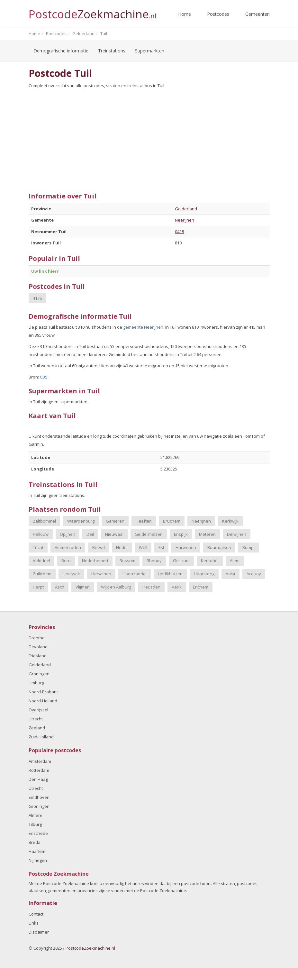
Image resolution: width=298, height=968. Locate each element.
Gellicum (181, 560)
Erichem (200, 587)
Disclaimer (39, 932)
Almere (35, 815)
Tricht (38, 547)
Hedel (122, 547)
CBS (44, 377)
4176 (37, 298)
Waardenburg (81, 521)
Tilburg (35, 824)
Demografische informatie (60, 51)
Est (161, 547)
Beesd (98, 547)
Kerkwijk (230, 521)
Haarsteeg (204, 574)
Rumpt (248, 547)
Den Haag (38, 779)
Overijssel (38, 710)
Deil (90, 534)
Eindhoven (39, 797)
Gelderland (186, 209)
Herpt (38, 587)
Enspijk (181, 534)
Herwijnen (101, 574)
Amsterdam (40, 761)
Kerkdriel (210, 560)
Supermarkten (149, 51)
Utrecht (36, 719)
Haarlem (37, 851)
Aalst (230, 574)
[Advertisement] (149, 138)
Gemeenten (257, 14)
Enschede (38, 833)
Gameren (115, 521)
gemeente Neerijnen (143, 327)
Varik (177, 587)
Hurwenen (186, 547)
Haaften (144, 521)
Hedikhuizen (170, 574)
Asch (59, 587)
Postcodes (218, 14)
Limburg (36, 683)
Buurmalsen (219, 547)
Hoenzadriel (134, 574)
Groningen (39, 674)
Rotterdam (39, 770)
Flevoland (38, 647)
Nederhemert (95, 560)
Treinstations (111, 51)
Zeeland (37, 728)
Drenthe (37, 638)
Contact (36, 914)
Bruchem (171, 521)
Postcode (92, 11)
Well (143, 547)
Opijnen (67, 534)
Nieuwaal (114, 534)
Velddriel (41, 560)
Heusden (151, 587)
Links (34, 923)
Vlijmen (83, 587)
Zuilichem (42, 574)
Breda (35, 842)
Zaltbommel (44, 521)
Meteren (207, 534)
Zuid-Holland (41, 737)
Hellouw (41, 534)
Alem (234, 560)
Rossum (127, 560)
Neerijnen (184, 220)
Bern (66, 560)
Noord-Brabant (43, 692)
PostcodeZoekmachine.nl (90, 948)
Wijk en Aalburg (116, 587)
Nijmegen (38, 860)
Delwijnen (236, 534)
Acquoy (254, 574)
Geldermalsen (149, 534)
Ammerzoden (68, 547)
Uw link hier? (45, 271)
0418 (179, 231)
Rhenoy (154, 560)
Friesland (38, 656)
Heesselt (71, 574)
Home (184, 14)
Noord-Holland (43, 701)
